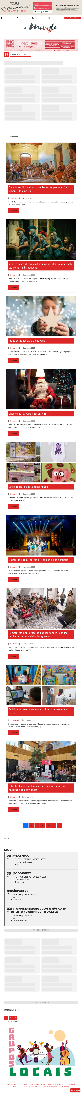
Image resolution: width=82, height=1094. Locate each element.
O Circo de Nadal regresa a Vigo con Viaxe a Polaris (38, 559)
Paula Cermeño (15, 720)
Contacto (23, 1083)
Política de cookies (50, 1086)
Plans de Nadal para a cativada (27, 340)
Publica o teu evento (55, 1083)
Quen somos (11, 1083)
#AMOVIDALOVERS (37, 1083)
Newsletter (71, 1083)
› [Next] (53, 825)
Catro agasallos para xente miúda (28, 486)
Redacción (13, 198)
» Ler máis (13, 211)
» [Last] (59, 825)
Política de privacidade (31, 1086)
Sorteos (16, 1086)
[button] (49, 18)
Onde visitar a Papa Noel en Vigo (27, 413)
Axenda (75, 1090)
